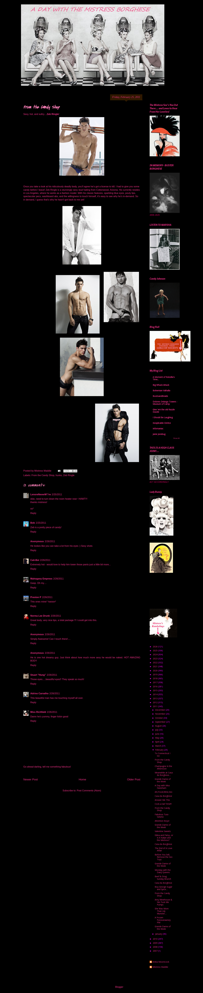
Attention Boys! (162, 820)
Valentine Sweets (163, 831)
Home (82, 779)
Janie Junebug (159, 434)
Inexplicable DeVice (162, 423)
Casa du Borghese (163, 796)
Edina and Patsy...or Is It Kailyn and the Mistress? (164, 838)
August (158, 725)
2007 (155, 950)
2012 (155, 702)
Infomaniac (158, 428)
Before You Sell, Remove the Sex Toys (163, 857)
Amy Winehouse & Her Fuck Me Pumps (163, 902)
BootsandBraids (160, 396)
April (157, 741)
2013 (155, 698)
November (160, 713)
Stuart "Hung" (38, 675)
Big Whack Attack (161, 385)
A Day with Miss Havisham (162, 786)
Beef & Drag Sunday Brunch (163, 877)
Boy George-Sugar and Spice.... (163, 888)
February (159, 749)
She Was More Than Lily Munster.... (162, 911)
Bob (32, 523)
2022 (155, 662)
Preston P (35, 597)
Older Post (133, 779)
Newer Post (30, 779)
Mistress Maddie (160, 967)
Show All (176, 438)
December (160, 709)
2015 (155, 690)
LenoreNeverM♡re (40, 494)
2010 (155, 938)
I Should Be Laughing (163, 417)
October (159, 717)
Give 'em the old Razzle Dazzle (164, 410)
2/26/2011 (50, 541)
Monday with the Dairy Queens (163, 871)
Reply (33, 513)
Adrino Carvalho (39, 693)
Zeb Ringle (68, 475)
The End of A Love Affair (163, 849)
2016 (155, 686)
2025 (155, 650)
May (157, 737)
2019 (155, 674)
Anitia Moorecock (161, 962)
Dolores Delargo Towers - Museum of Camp (165, 402)
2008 (155, 946)
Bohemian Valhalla (161, 390)
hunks (59, 475)
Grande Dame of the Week (163, 780)
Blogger (119, 987)
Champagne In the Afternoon (163, 767)
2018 (155, 678)
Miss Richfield (38, 712)
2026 (155, 646)
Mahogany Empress (41, 578)
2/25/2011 (57, 494)
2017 (155, 682)
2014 (155, 694)
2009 (155, 943)
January (159, 933)
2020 (155, 670)
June (157, 733)
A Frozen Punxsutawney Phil (163, 920)
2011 (155, 706)
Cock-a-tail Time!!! (163, 803)
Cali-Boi (34, 560)
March (158, 745)
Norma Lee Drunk (40, 616)
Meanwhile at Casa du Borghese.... (164, 773)
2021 (155, 666)
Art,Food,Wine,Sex (163, 791)
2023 (155, 658)
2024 (155, 654)
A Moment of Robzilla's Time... (164, 378)
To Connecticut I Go (162, 754)
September (160, 721)
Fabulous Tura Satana (161, 815)
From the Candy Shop (43, 475)
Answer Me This (162, 800)
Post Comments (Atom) (89, 790)
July (157, 729)
